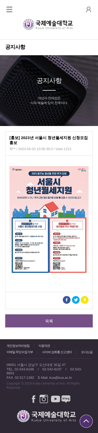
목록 (49, 321)
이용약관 (44, 346)
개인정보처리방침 (18, 346)
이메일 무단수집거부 (20, 352)
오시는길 (87, 352)
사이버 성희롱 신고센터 (57, 352)
